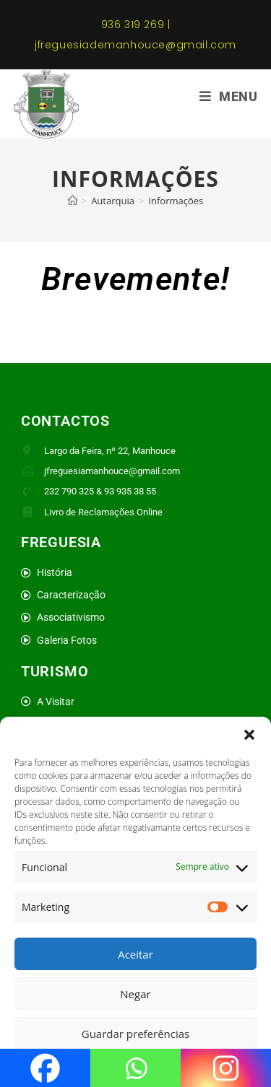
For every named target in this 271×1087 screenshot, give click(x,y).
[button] (249, 735)
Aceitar (135, 954)
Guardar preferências (136, 1033)
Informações (175, 200)
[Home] (72, 200)
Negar (135, 994)
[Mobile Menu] (228, 96)
